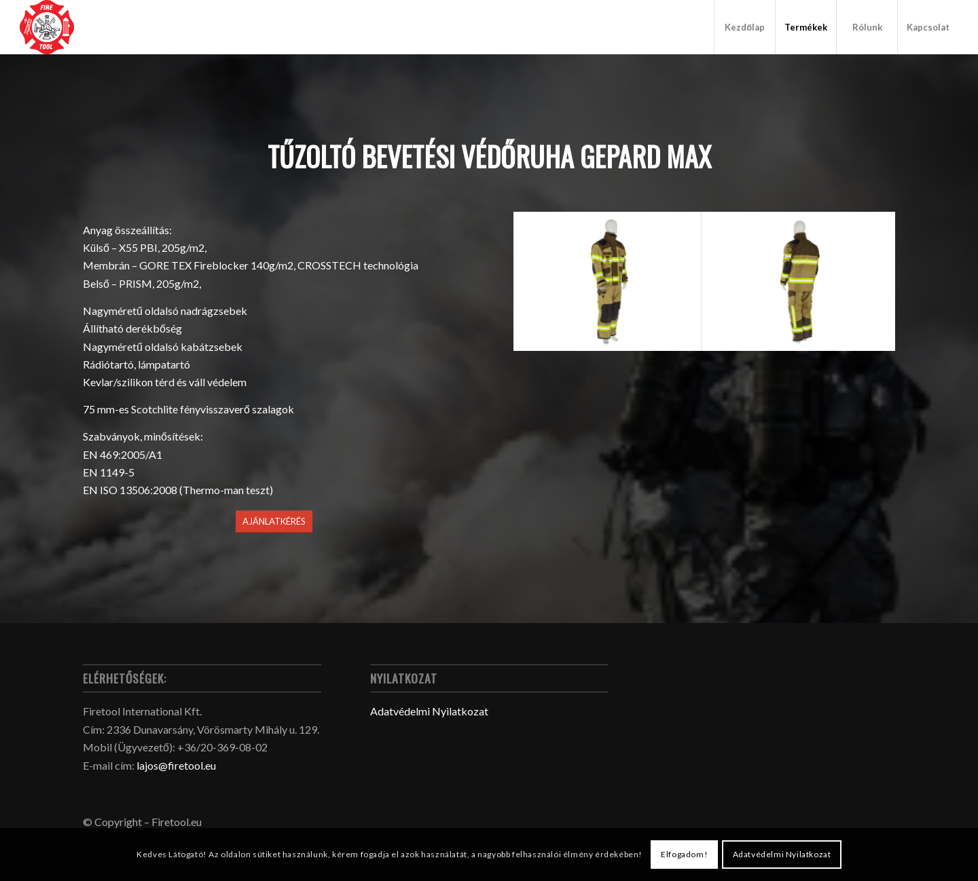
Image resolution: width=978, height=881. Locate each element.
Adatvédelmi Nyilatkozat (429, 711)
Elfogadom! (684, 854)
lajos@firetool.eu (176, 765)
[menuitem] (744, 27)
